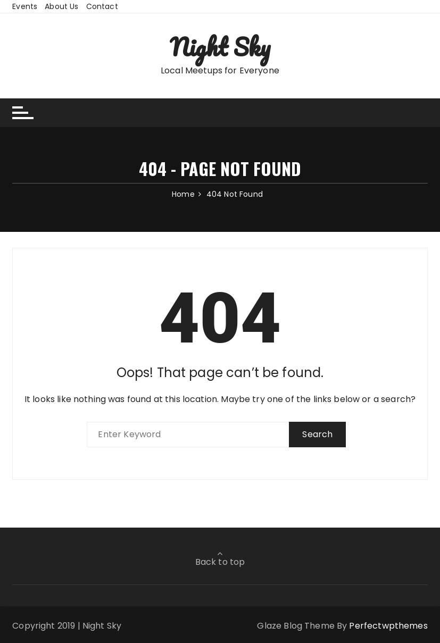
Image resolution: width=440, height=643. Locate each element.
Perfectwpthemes (388, 626)
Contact (102, 6)
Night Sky (220, 46)
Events (24, 6)
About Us (61, 6)
